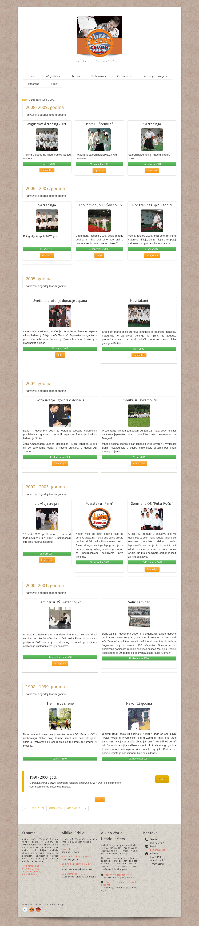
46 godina (53, 76)
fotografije (152, 255)
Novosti (66, 849)
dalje (99, 255)
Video (53, 83)
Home (31, 76)
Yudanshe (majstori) (32, 871)
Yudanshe (33, 83)
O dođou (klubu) (30, 868)
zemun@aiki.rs (157, 849)
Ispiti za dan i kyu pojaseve (76, 856)
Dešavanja (98, 76)
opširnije (99, 170)
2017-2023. (74, 808)
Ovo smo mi (124, 76)
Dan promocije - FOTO (73, 873)
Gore (99, 799)
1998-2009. (37, 808)
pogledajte (60, 463)
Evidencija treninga (155, 76)
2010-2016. (55, 808)
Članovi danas (29, 874)
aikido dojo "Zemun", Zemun (99, 61)
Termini (75, 76)
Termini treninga (30, 865)
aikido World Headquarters (117, 874)
